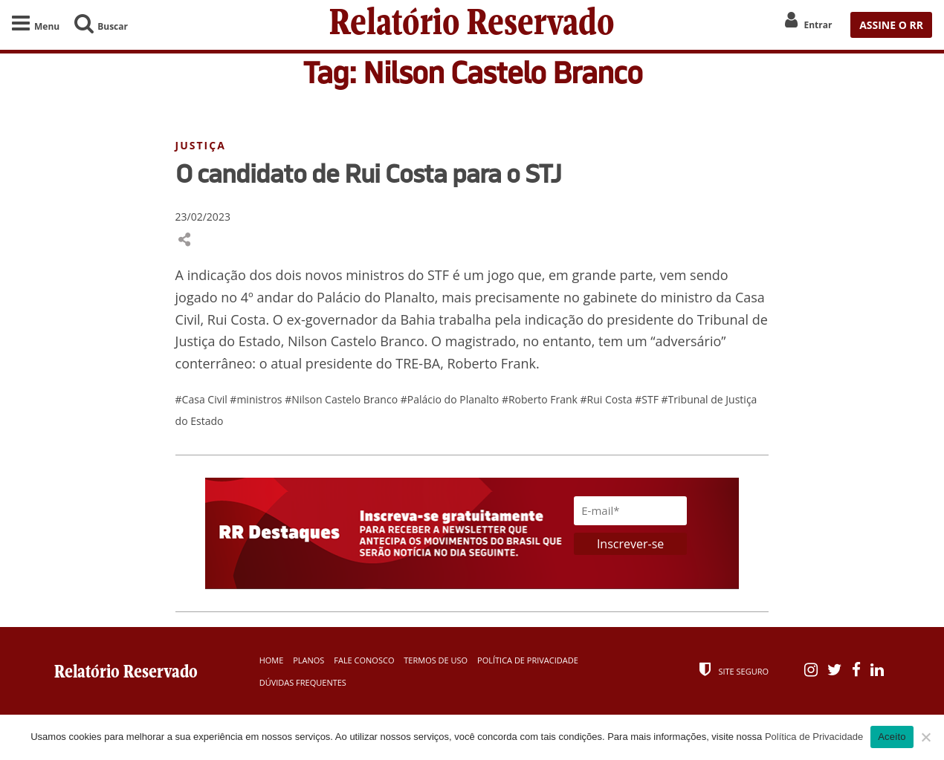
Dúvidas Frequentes (302, 682)
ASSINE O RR (891, 25)
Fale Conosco (364, 660)
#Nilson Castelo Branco (343, 399)
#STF (648, 399)
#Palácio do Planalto (451, 399)
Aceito (892, 736)
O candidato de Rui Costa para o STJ (368, 173)
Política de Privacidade (527, 660)
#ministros (257, 399)
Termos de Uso (436, 660)
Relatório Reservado (472, 25)
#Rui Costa (608, 399)
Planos (308, 660)
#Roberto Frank (541, 399)
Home (271, 660)
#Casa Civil (202, 399)
